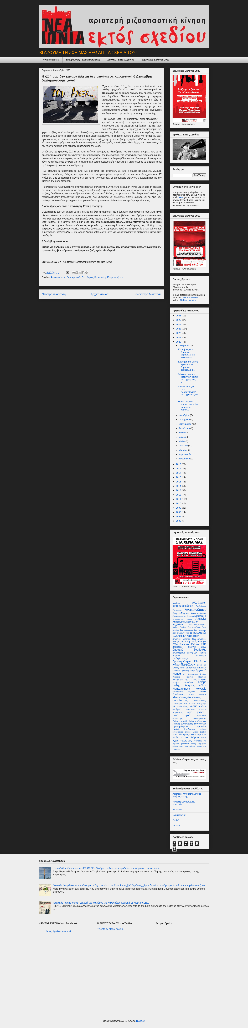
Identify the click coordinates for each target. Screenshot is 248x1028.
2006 (179, 521)
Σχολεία (176, 729)
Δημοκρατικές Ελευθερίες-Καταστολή (86, 277)
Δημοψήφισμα (179, 653)
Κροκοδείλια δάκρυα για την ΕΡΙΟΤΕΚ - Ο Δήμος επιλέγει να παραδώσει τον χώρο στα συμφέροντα (106, 868)
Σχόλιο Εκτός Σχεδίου (195, 732)
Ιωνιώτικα (177, 809)
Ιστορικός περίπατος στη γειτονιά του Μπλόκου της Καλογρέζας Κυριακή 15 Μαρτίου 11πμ (101, 902)
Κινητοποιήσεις (115, 277)
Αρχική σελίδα (100, 294)
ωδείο (181, 746)
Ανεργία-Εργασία (181, 613)
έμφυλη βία (201, 665)
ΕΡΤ (185, 674)
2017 (179, 473)
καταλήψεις (189, 682)
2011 (179, 499)
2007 (179, 516)
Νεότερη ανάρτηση (54, 294)
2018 (179, 468)
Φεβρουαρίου (186, 454)
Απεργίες (200, 618)
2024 (179, 324)
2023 (179, 328)
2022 (179, 333)
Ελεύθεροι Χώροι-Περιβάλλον (189, 663)
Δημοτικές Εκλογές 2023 (155, 59)
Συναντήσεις (187, 723)
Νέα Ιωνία (177, 706)
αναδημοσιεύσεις (183, 605)
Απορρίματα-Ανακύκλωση (185, 621)
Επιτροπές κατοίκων (196, 667)
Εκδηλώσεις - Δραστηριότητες (83, 59)
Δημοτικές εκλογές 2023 (189, 647)
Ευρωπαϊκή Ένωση (197, 674)
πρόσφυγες (200, 721)
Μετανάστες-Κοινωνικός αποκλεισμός (187, 699)
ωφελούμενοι (190, 746)
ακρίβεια (176, 603)
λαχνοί (191, 694)
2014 (179, 486)
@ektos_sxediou (188, 300)
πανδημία (202, 709)
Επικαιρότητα (178, 668)
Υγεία (175, 740)
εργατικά (176, 670)
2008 (179, 512)
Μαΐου (182, 441)
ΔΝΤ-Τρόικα (200, 652)
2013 (179, 490)
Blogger (140, 1021)
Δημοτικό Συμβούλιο (189, 649)
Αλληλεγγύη (199, 602)
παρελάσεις (178, 712)
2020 (179, 341)
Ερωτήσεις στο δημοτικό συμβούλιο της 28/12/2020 (186, 353)
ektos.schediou (190, 297)
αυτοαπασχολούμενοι (197, 624)
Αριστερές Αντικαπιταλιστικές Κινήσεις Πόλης (187, 795)
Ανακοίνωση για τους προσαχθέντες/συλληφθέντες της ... (188, 392)
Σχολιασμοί (189, 729)
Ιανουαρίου (184, 458)
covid (199, 746)
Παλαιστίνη (189, 709)
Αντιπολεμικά (199, 616)
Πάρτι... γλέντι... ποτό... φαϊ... (189, 714)
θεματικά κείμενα (183, 677)
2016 (179, 477)
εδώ (181, 197)
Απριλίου (183, 445)
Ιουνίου (183, 437)
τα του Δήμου (190, 737)
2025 (179, 320)
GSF (204, 746)
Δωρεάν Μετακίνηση (189, 655)
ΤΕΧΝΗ (176, 825)
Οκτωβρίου (184, 419)
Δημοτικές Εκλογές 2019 (192, 644)
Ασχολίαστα (178, 624)
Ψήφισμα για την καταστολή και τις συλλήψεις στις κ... (188, 378)
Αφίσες (176, 627)
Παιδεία (192, 706)
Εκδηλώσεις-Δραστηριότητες (182, 660)
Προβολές (189, 721)
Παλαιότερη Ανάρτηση (147, 294)
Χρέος (193, 744)
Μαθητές (202, 694)
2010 (179, 503)
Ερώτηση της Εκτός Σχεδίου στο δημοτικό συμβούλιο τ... (188, 365)
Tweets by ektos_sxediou (110, 929)
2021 (179, 337)
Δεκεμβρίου (185, 345)
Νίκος (185, 706)
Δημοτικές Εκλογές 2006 (184, 639)
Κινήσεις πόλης (195, 685)
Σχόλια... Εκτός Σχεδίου (120, 59)
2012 (179, 494)
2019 (179, 464)
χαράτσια (185, 744)
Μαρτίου (183, 450)
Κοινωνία (200, 688)
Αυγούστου (184, 428)
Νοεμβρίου (184, 415)
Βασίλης (183, 627)
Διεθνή (190, 653)
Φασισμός (186, 740)
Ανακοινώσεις (51, 59)
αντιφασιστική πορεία (182, 619)
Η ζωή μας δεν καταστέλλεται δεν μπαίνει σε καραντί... (188, 405)
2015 (179, 481)
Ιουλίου (183, 432)
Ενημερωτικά (179, 815)
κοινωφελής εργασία (184, 691)
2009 (179, 508)
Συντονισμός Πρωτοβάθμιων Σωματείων (189, 725)
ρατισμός (176, 724)
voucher (176, 749)
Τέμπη (203, 737)
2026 (179, 315)
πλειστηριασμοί (199, 718)
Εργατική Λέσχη (188, 670)
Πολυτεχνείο (179, 721)
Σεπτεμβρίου (185, 424)
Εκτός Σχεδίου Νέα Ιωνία (59, 931)
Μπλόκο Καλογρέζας (197, 704)
